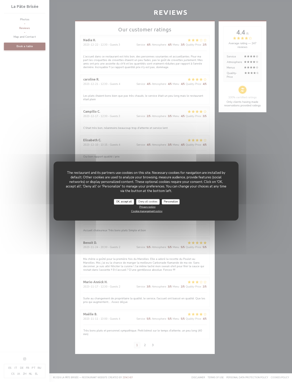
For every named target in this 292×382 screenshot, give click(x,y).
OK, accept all (124, 201)
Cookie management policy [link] (146, 211)
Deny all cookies (148, 201)
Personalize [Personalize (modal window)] (171, 201)
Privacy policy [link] (147, 207)
